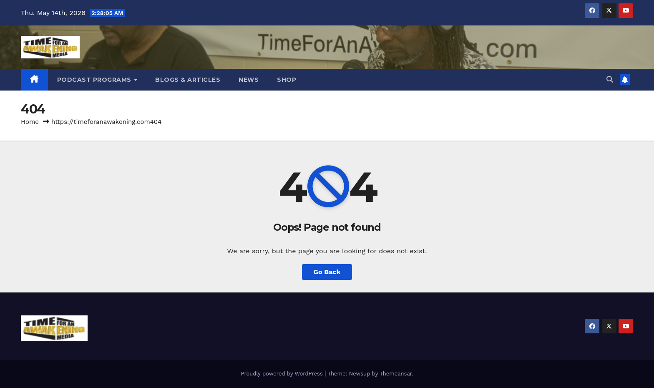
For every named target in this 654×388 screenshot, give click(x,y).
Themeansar (396, 373)
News (249, 79)
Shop (286, 79)
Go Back (327, 272)
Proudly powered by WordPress (282, 373)
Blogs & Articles (187, 79)
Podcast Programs (95, 79)
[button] (609, 79)
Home (30, 122)
